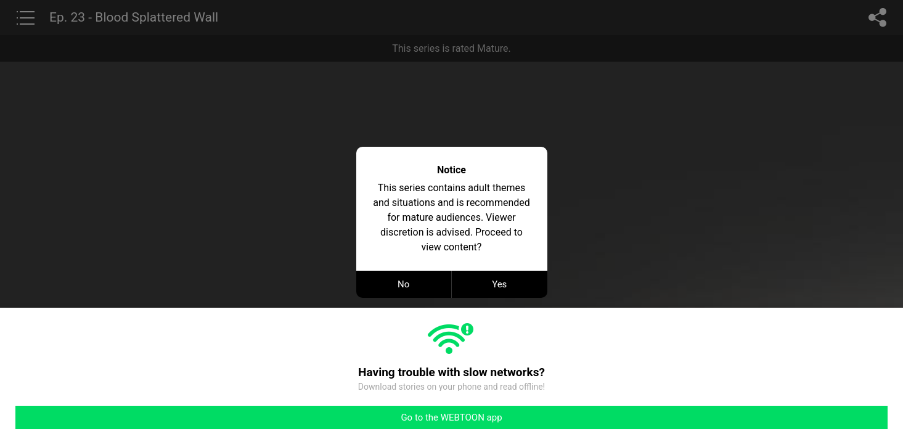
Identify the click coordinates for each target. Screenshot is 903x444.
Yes (499, 284)
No (403, 284)
